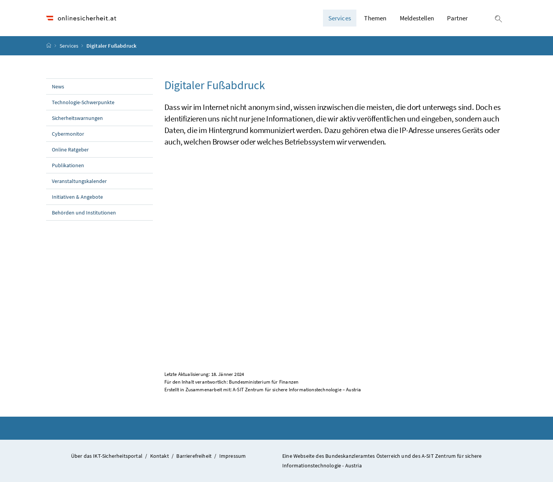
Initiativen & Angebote (77, 196)
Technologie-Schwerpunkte (83, 102)
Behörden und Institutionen (84, 212)
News (58, 86)
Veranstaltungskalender (79, 181)
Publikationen (68, 165)
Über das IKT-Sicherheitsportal (106, 455)
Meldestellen (417, 18)
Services (70, 45)
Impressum (232, 455)
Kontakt (159, 455)
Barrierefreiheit (194, 455)
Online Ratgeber (70, 149)
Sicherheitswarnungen (77, 118)
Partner (457, 18)
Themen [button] (375, 18)
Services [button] (339, 18)
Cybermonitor (68, 133)
